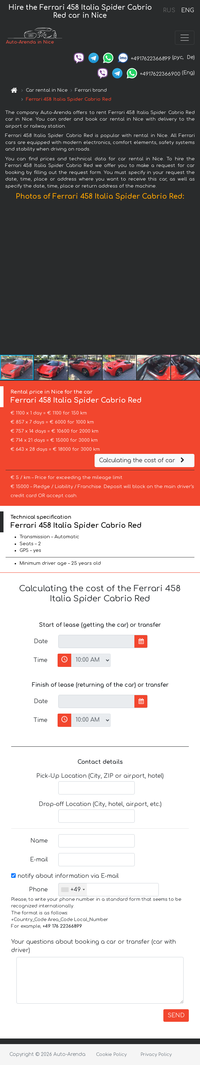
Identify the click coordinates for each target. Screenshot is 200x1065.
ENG (187, 10)
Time (40, 660)
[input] (96, 641)
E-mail (39, 860)
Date (41, 641)
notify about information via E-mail (65, 876)
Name (39, 841)
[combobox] (73, 889)
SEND (176, 1015)
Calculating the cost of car (142, 460)
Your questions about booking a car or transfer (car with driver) (93, 946)
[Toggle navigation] (184, 38)
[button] (193, 279)
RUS (169, 10)
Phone (38, 890)
